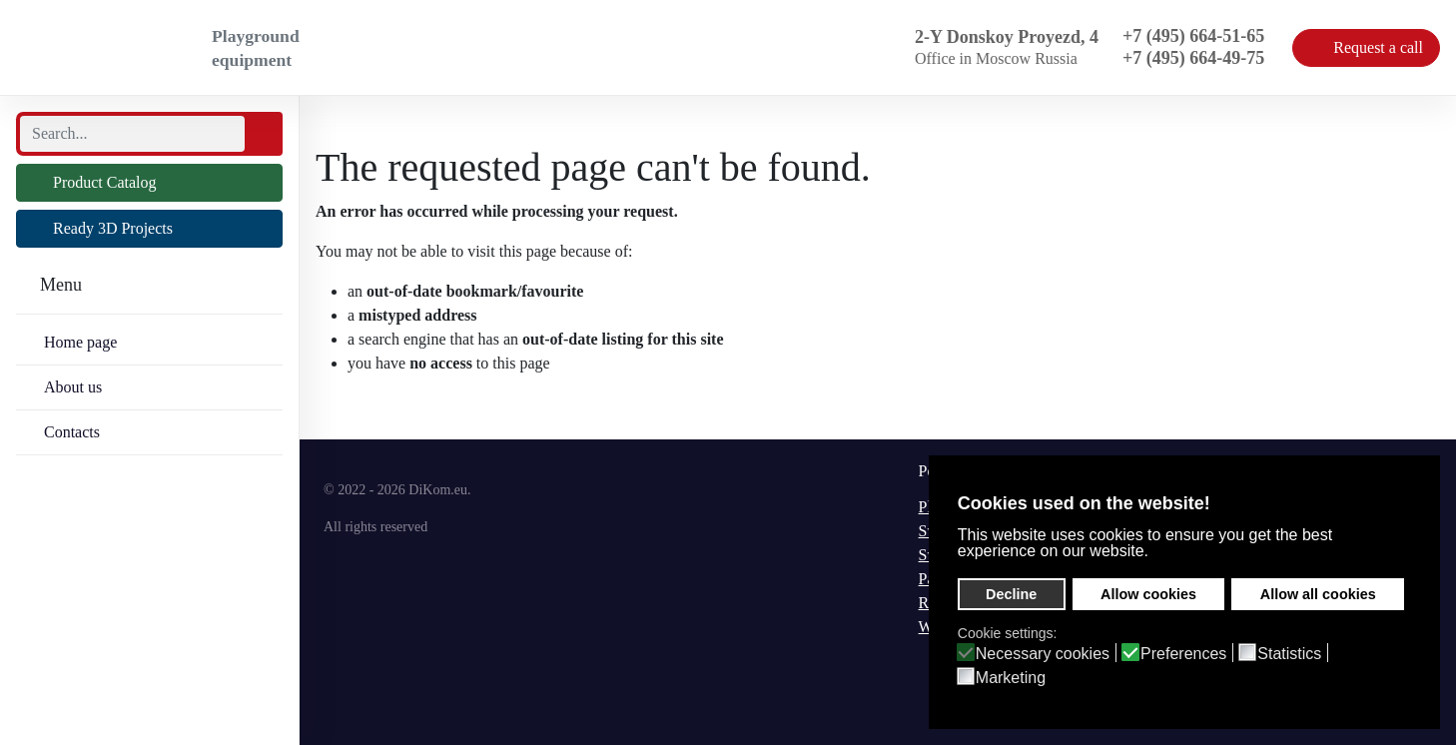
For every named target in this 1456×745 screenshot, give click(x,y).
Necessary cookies (1042, 654)
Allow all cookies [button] (1318, 594)
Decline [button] (1011, 594)
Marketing (1011, 678)
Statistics (1289, 654)
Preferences (1183, 654)
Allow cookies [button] (1148, 594)
